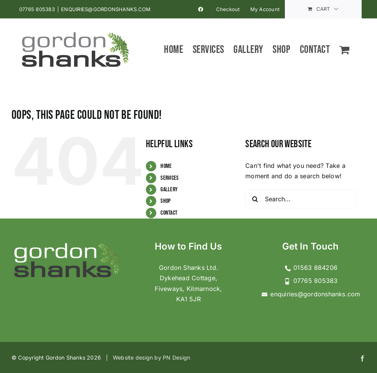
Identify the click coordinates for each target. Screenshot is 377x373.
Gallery (168, 189)
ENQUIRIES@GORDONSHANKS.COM (105, 9)
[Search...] (300, 199)
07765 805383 (37, 9)
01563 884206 (310, 267)
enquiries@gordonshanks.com (310, 294)
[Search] (255, 199)
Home (166, 166)
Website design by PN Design (151, 357)
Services (169, 178)
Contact (168, 213)
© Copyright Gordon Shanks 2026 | (62, 357)
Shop (165, 201)
